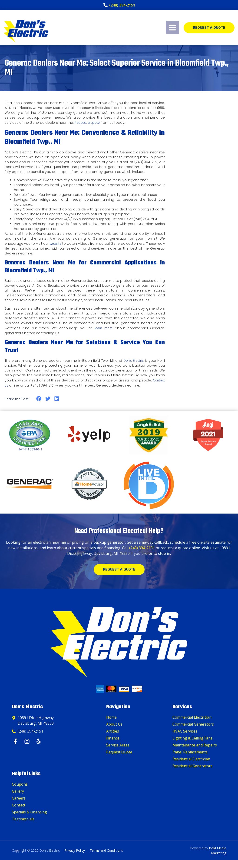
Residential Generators (192, 766)
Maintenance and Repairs (194, 745)
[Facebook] (16, 741)
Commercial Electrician (192, 717)
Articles (112, 731)
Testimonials (23, 819)
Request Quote (119, 752)
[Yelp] (39, 741)
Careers (19, 798)
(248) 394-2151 (142, 547)
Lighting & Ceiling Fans (192, 738)
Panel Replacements (190, 752)
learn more (102, 328)
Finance (112, 738)
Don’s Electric (133, 360)
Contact (18, 805)
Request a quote (87, 122)
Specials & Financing (29, 812)
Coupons (20, 784)
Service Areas (117, 745)
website (55, 243)
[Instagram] (27, 741)
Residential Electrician (191, 759)
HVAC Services (184, 731)
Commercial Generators (193, 724)
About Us (114, 724)
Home (111, 717)
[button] (39, 398)
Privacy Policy (74, 850)
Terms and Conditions (106, 850)
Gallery (18, 791)
